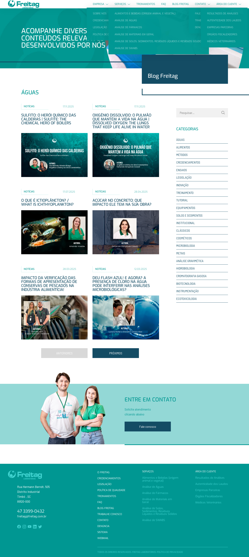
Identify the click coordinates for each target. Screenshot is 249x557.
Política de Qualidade (111, 490)
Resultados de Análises (210, 478)
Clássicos (183, 237)
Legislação (184, 184)
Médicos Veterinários (208, 502)
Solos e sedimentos (189, 222)
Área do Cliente (228, 7)
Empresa (100, 7)
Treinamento (185, 199)
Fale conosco (147, 433)
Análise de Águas (153, 487)
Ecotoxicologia (186, 305)
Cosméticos (184, 244)
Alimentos (183, 153)
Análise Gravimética (189, 267)
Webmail (102, 538)
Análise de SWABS (153, 520)
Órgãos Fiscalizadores (209, 496)
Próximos (115, 359)
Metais (180, 260)
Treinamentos (145, 7)
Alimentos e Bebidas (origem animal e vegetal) (160, 479)
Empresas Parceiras (207, 490)
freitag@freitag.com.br (31, 516)
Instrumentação (187, 297)
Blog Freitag (180, 7)
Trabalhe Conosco (109, 514)
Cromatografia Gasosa (191, 282)
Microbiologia (185, 252)
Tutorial (182, 206)
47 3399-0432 (30, 511)
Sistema (102, 532)
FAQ (163, 7)
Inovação (182, 191)
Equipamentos (185, 214)
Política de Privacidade (170, 552)
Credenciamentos (188, 169)
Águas (180, 146)
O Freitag (103, 472)
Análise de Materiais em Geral (157, 500)
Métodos (182, 161)
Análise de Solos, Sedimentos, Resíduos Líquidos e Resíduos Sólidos (159, 511)
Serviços (122, 7)
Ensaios (181, 176)
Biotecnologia (186, 290)
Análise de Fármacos (155, 493)
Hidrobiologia (185, 275)
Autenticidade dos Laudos (211, 484)
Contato (202, 7)
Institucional (185, 229)
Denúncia (103, 526)
